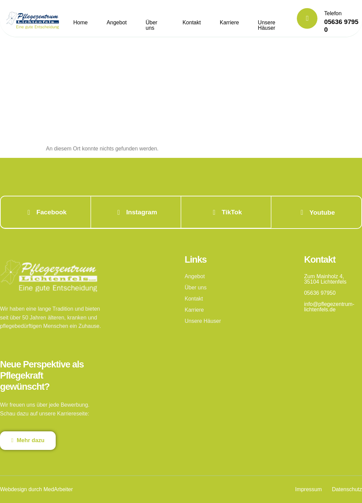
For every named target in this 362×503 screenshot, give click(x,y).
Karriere (229, 22)
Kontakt (191, 22)
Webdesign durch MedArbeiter (36, 489)
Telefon (333, 13)
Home (80, 22)
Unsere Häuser (267, 25)
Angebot (117, 22)
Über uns (151, 25)
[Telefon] (307, 18)
